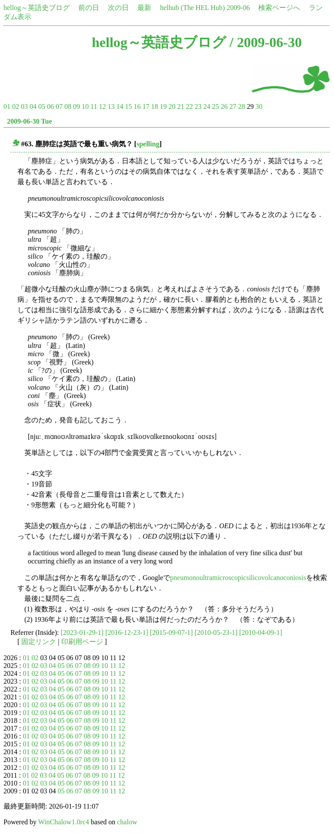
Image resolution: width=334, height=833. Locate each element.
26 (223, 106)
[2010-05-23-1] (215, 632)
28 (241, 106)
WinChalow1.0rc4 (63, 822)
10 (85, 106)
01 (6, 106)
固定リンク (38, 641)
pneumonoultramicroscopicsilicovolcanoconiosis (238, 577)
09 (76, 106)
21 (180, 106)
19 (163, 106)
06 (50, 106)
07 (59, 106)
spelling (148, 144)
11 (93, 106)
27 (232, 106)
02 (15, 106)
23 (197, 106)
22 (189, 106)
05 (41, 106)
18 (154, 106)
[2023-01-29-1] (82, 632)
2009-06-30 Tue (29, 121)
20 (171, 106)
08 (67, 106)
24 (206, 106)
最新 (144, 7)
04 (33, 106)
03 (24, 106)
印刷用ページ (82, 641)
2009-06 (238, 7)
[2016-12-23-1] (126, 632)
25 (215, 106)
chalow (127, 822)
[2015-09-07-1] (171, 632)
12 (102, 106)
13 (110, 106)
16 (137, 106)
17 (145, 106)
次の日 (118, 7)
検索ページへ (279, 7)
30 (258, 106)
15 (128, 106)
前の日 (88, 7)
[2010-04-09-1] (260, 632)
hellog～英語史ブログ (36, 7)
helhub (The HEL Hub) (192, 7)
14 (119, 106)
